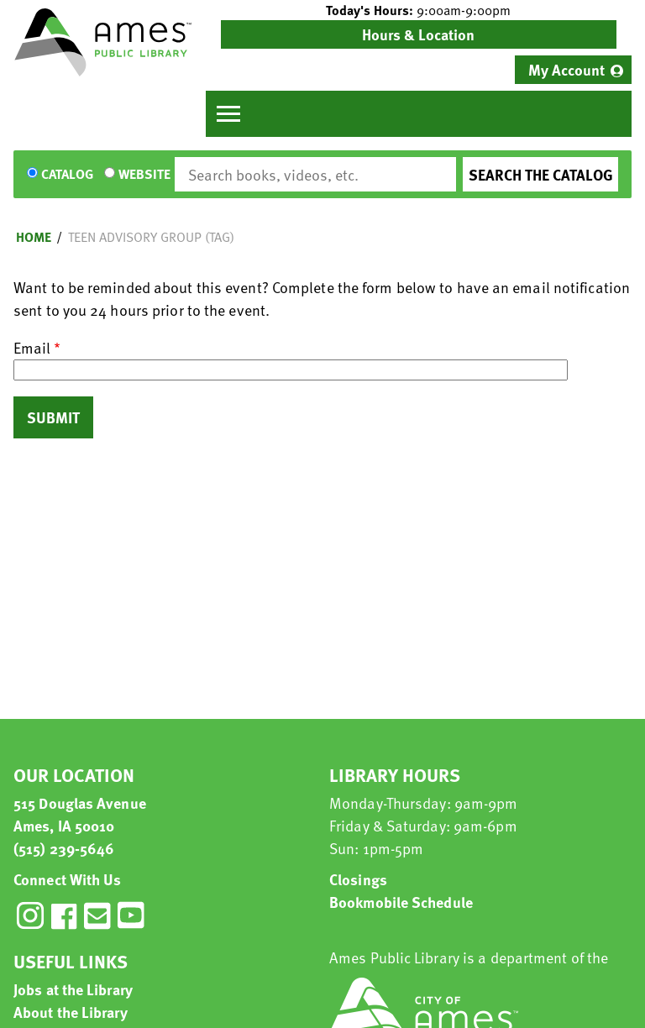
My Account (566, 69)
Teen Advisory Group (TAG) (151, 237)
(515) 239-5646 (63, 848)
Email (31, 347)
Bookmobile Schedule (401, 901)
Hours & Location (418, 34)
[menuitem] (573, 69)
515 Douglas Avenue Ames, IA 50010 (79, 814)
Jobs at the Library (73, 989)
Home (33, 237)
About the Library (70, 1011)
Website (144, 174)
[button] (419, 10)
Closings (358, 879)
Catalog (67, 174)
